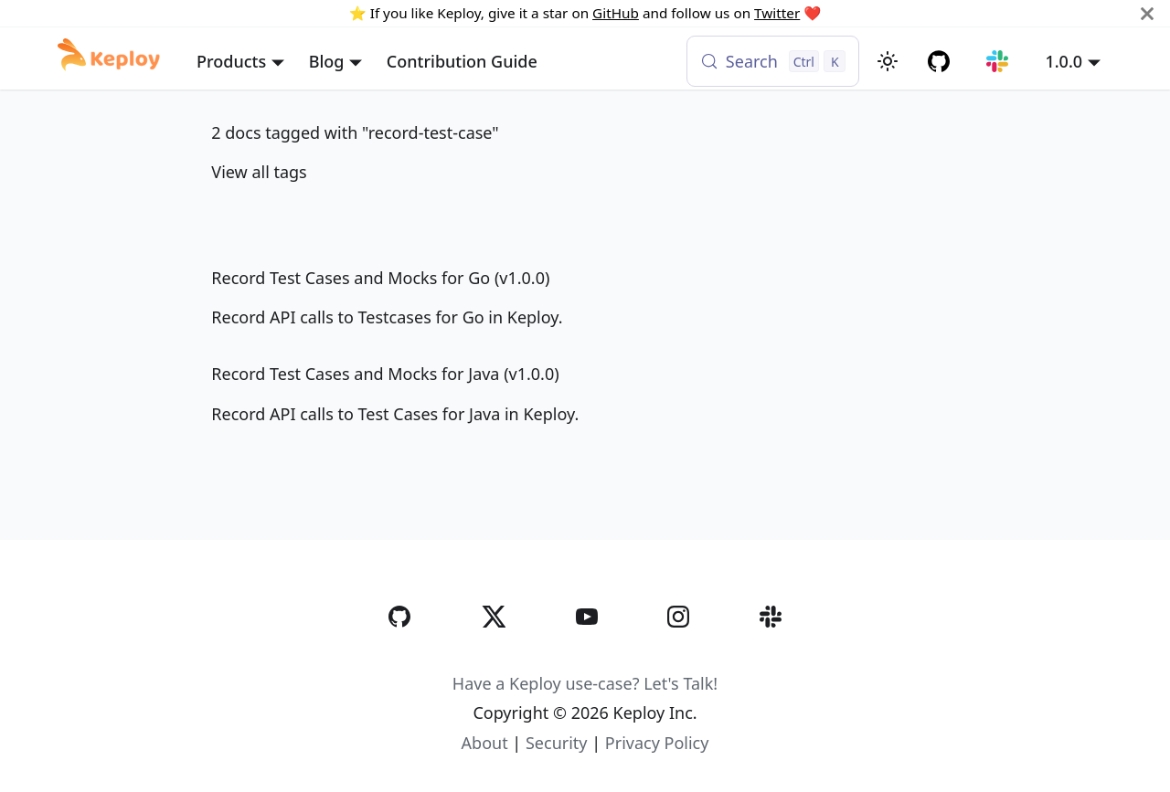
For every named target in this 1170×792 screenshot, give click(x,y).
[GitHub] (399, 654)
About (485, 743)
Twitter (777, 13)
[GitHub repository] (939, 62)
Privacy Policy (657, 743)
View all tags (258, 172)
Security (557, 743)
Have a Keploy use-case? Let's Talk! (585, 683)
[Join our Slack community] (997, 62)
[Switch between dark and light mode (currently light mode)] (887, 61)
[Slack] (770, 654)
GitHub (615, 13)
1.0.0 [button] (1063, 61)
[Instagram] (678, 654)
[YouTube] (587, 654)
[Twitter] (493, 654)
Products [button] (231, 61)
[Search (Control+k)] (772, 61)
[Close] (1147, 13)
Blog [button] (327, 61)
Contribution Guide (462, 61)
